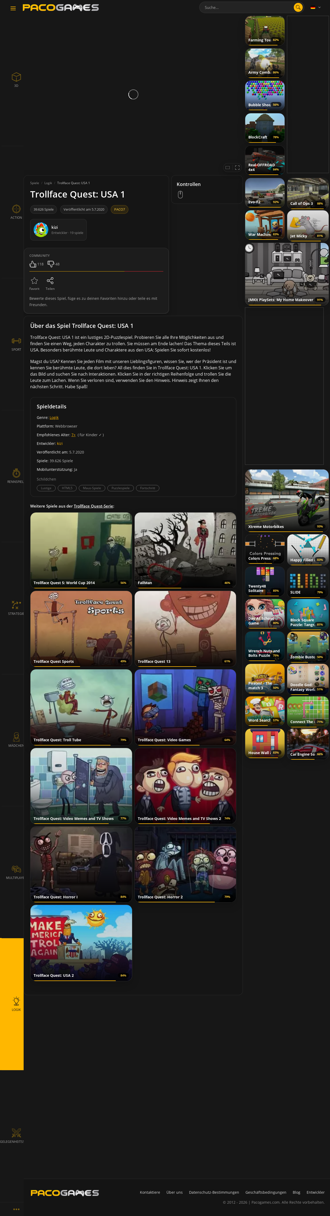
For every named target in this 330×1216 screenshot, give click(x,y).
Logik (54, 417)
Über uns (174, 1192)
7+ (73, 434)
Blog (296, 1192)
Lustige (46, 488)
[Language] (316, 7)
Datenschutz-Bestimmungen (214, 1192)
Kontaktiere (150, 1192)
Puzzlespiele (121, 488)
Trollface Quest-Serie (93, 506)
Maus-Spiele (92, 488)
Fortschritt (147, 488)
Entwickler (316, 1192)
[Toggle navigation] (13, 8)
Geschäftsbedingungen (265, 1192)
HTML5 (67, 488)
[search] (298, 7)
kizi (60, 443)
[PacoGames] (64, 1194)
